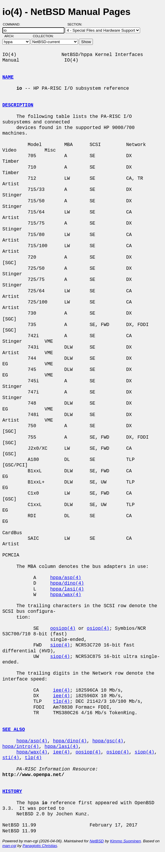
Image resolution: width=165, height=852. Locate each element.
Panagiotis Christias (40, 845)
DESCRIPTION (17, 105)
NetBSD (97, 841)
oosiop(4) (62, 628)
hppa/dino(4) (67, 583)
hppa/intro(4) (20, 747)
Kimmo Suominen (125, 841)
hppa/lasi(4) (67, 589)
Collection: (43, 36)
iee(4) (61, 690)
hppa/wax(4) (65, 595)
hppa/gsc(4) (107, 741)
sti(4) (10, 758)
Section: (76, 24)
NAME (7, 77)
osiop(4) (98, 628)
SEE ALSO (13, 730)
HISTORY (12, 791)
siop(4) (60, 645)
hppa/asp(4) (65, 578)
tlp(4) (61, 701)
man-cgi (9, 845)
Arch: (11, 36)
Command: (13, 24)
